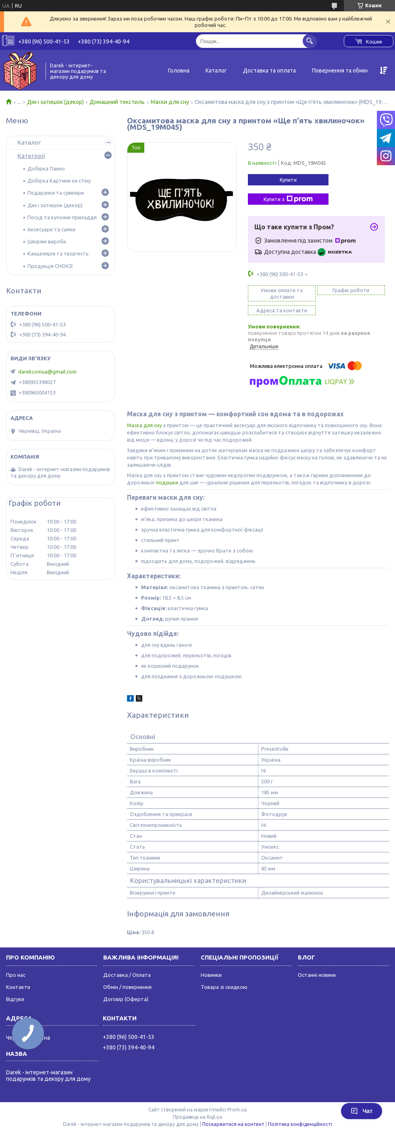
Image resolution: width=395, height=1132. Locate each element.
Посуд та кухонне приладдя (62, 217)
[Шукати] (310, 41)
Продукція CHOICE (50, 266)
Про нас (15, 975)
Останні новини (317, 975)
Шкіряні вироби (46, 241)
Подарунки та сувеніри (55, 192)
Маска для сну (144, 425)
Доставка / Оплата (127, 975)
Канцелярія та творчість (58, 253)
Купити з (288, 199)
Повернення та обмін (340, 70)
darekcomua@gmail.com (47, 371)
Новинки (211, 975)
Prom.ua (237, 1109)
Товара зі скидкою (224, 987)
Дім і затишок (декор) (55, 102)
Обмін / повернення (127, 987)
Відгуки (15, 999)
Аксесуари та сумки (51, 229)
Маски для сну (170, 102)
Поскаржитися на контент (233, 1124)
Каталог (216, 70)
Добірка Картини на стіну (59, 180)
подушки (167, 482)
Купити (288, 180)
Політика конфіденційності (300, 1124)
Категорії (31, 155)
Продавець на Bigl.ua (197, 1117)
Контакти (18, 987)
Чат (361, 1111)
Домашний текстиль (117, 102)
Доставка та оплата (269, 70)
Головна (178, 70)
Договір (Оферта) (125, 999)
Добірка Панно (46, 168)
